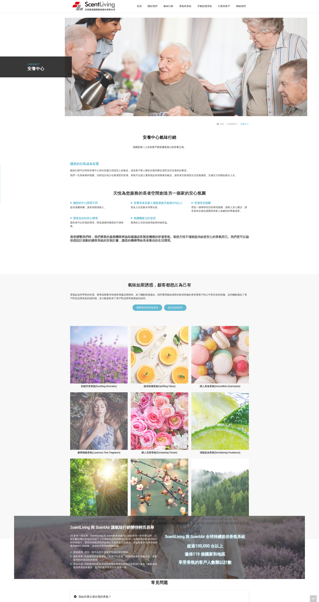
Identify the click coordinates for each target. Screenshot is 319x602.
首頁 (222, 124)
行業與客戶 (232, 124)
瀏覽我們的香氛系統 (147, 484)
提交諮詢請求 (175, 484)
